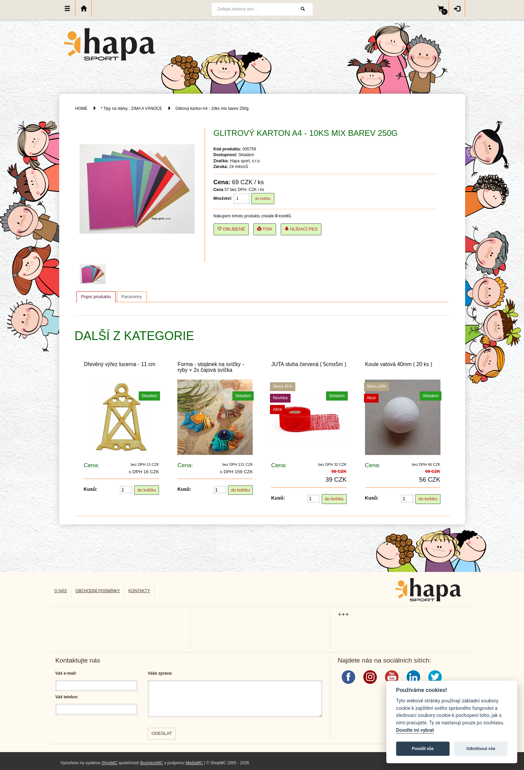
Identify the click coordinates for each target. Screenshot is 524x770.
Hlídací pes (301, 229)
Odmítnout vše (480, 748)
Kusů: (90, 489)
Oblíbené (231, 229)
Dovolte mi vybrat (415, 730)
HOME (81, 108)
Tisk (265, 229)
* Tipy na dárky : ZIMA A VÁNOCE (131, 108)
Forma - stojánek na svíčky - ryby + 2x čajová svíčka (211, 367)
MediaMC (194, 763)
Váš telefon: (66, 697)
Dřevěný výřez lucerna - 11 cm (119, 364)
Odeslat (162, 733)
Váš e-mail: (66, 673)
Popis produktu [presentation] (96, 296)
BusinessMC (151, 763)
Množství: (222, 198)
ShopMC (110, 763)
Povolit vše (423, 748)
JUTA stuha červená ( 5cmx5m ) (308, 364)
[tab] (96, 296)
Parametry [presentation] (131, 296)
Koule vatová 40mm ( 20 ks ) (398, 364)
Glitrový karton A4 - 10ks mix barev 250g (212, 108)
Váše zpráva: (160, 673)
